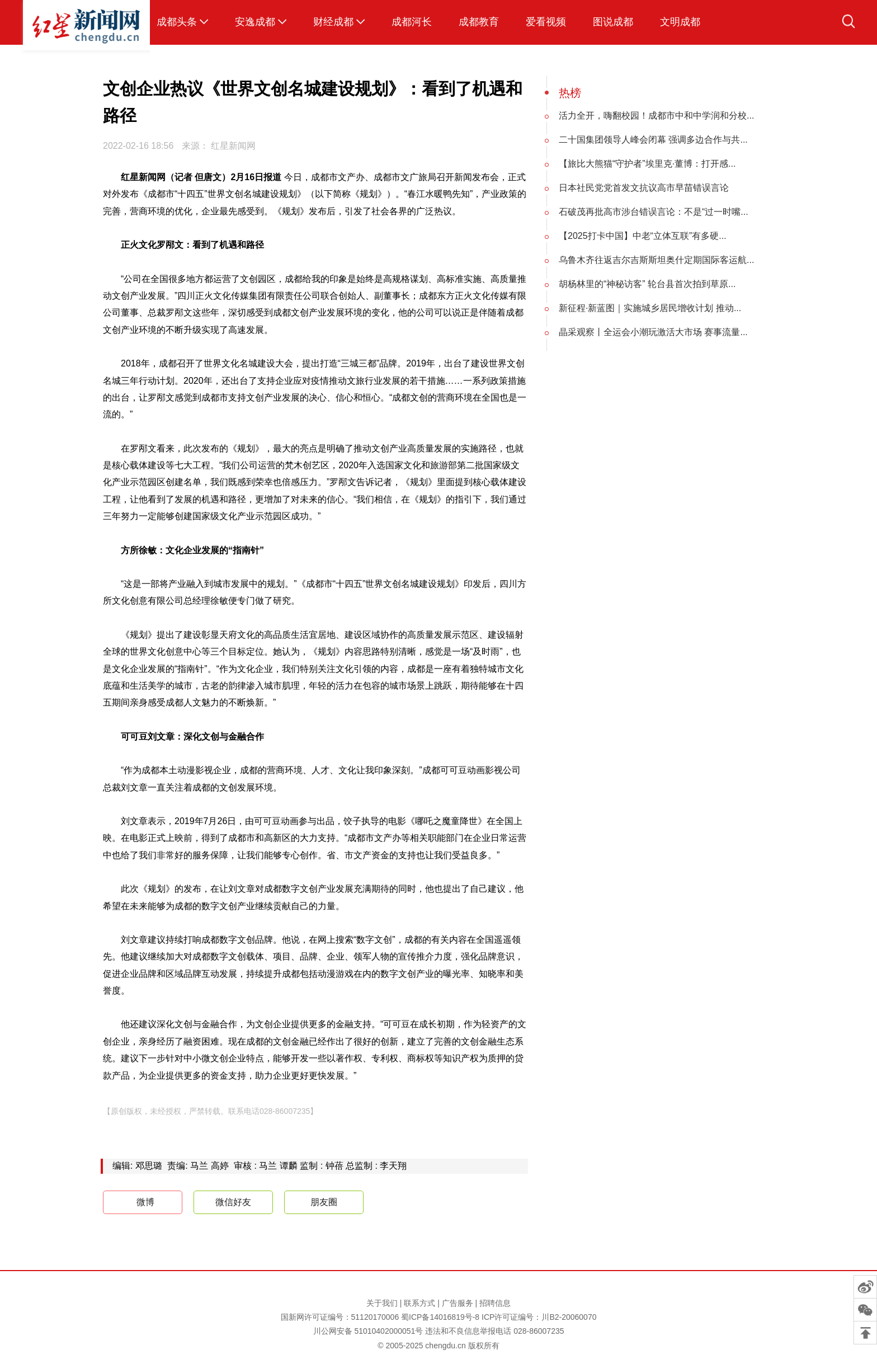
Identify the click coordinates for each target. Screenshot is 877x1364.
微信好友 (233, 1202)
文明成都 (680, 21)
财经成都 (333, 21)
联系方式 (419, 1303)
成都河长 (412, 21)
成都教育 (479, 21)
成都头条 (177, 21)
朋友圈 (323, 1202)
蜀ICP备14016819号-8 (440, 1317)
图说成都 (613, 21)
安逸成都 (255, 21)
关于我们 (382, 1303)
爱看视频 (546, 21)
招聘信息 (495, 1303)
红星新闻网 (233, 145)
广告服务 (457, 1303)
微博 (135, 1203)
